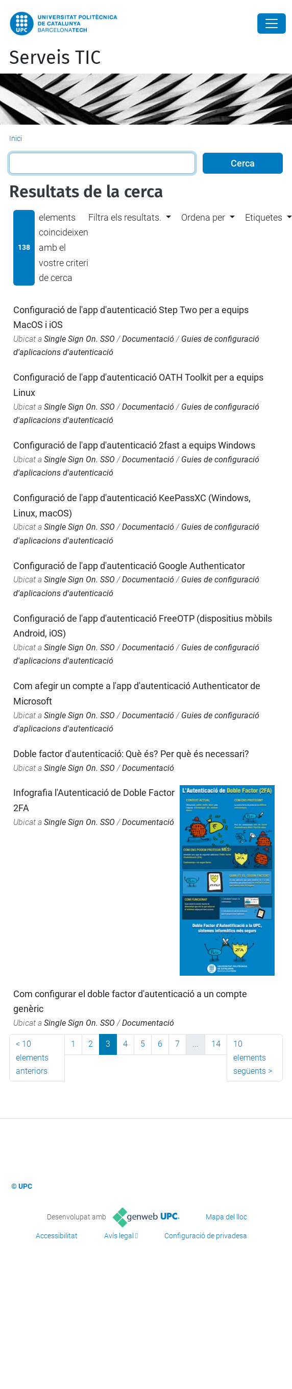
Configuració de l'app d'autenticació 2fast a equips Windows (134, 445)
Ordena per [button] (203, 217)
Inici (15, 138)
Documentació (148, 339)
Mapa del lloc (226, 1217)
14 (216, 1044)
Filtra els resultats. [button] (124, 217)
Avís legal (119, 1236)
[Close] (271, 23)
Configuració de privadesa (205, 1236)
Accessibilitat (57, 1236)
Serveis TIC (55, 57)
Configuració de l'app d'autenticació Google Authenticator (129, 565)
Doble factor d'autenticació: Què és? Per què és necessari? (131, 753)
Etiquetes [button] (263, 217)
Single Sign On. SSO (79, 339)
